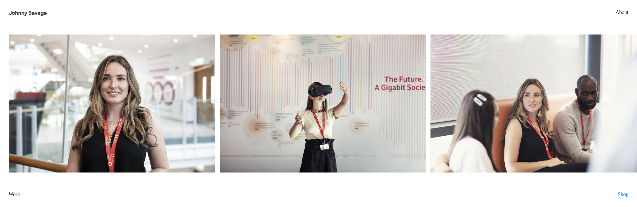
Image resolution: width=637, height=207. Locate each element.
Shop (623, 194)
